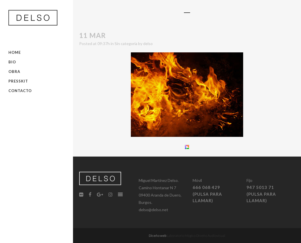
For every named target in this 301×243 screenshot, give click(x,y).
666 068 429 (206, 187)
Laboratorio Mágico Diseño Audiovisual (196, 235)
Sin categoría (126, 43)
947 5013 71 (260, 187)
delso (148, 43)
